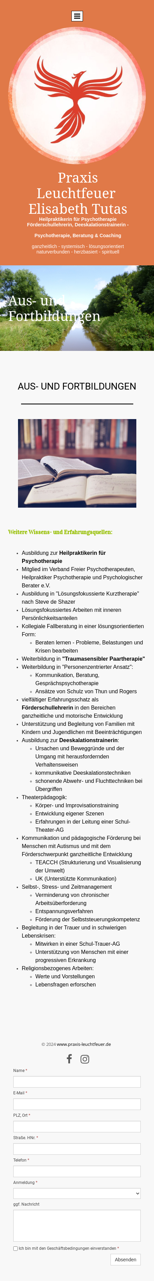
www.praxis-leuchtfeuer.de (84, 1044)
